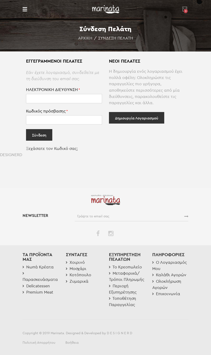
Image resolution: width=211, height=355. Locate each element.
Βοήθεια (72, 342)
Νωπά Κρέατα (38, 267)
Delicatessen (36, 285)
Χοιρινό (75, 262)
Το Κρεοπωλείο (125, 267)
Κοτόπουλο (78, 274)
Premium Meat (38, 292)
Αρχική (85, 38)
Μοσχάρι (76, 268)
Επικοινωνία (166, 293)
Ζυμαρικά (77, 281)
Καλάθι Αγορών (169, 274)
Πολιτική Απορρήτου (39, 342)
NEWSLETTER (36, 215)
